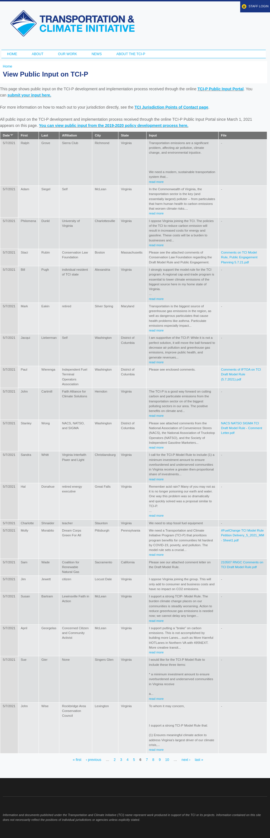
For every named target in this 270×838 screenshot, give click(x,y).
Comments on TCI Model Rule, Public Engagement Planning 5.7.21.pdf (239, 257)
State (125, 135)
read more (156, 181)
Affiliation (69, 135)
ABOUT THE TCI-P (130, 54)
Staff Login (259, 6)
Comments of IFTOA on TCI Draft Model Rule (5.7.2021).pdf (241, 374)
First (24, 135)
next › (186, 760)
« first (77, 760)
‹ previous (93, 760)
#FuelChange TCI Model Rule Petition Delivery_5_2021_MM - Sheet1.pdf (242, 535)
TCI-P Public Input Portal (220, 89)
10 (167, 760)
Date (8, 135)
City (98, 135)
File (224, 135)
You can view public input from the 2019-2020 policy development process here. (113, 125)
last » (199, 760)
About (37, 54)
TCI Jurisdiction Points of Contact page (171, 107)
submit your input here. (29, 95)
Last (44, 135)
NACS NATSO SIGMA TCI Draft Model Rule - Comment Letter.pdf (241, 428)
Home (12, 54)
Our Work (67, 54)
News (97, 54)
